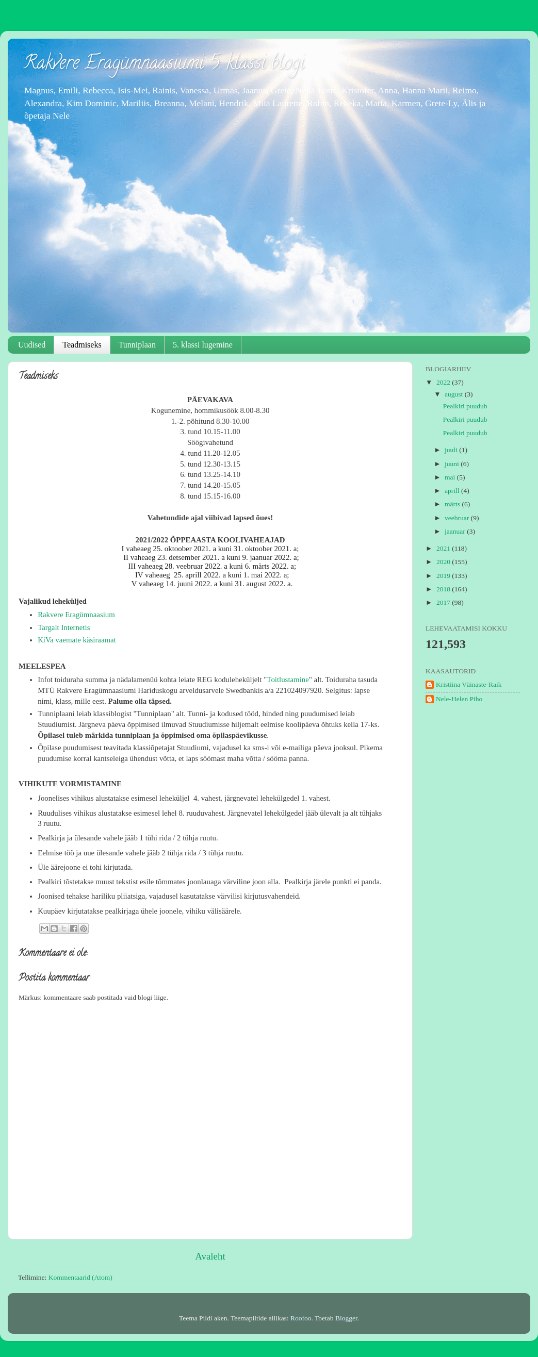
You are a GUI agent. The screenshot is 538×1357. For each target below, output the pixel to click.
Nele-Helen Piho (459, 699)
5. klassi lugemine (203, 344)
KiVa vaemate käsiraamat (77, 640)
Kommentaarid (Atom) (80, 1277)
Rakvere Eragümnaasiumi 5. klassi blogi (163, 64)
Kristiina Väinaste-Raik (469, 684)
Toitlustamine (287, 679)
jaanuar (456, 531)
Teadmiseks (81, 344)
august (455, 394)
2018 (444, 589)
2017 (444, 602)
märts (453, 504)
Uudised (31, 344)
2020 (444, 562)
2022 (444, 382)
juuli (452, 450)
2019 (444, 576)
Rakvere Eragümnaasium (76, 614)
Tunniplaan (137, 344)
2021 (444, 548)
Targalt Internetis (64, 627)
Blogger (346, 1318)
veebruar (458, 518)
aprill (453, 490)
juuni (453, 464)
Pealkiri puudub (465, 406)
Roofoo (301, 1318)
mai (451, 477)
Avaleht (210, 1256)
